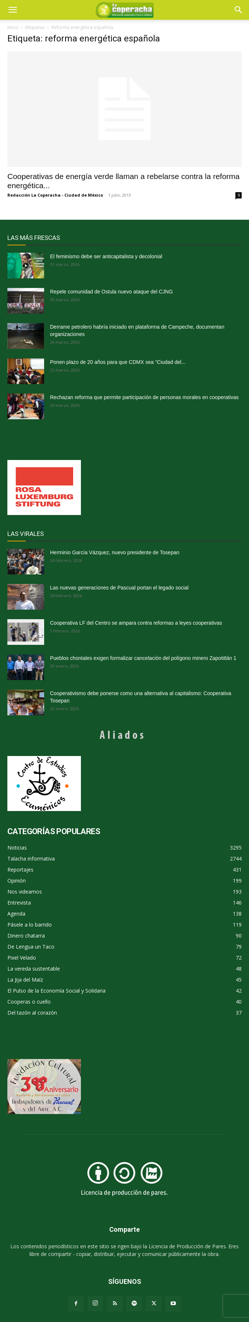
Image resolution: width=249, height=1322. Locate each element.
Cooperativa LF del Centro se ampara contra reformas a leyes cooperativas (136, 623)
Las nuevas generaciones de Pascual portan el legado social (119, 588)
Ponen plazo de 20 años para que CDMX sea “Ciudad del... (118, 362)
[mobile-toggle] (12, 10)
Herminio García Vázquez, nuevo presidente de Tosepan (114, 552)
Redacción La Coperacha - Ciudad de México (55, 195)
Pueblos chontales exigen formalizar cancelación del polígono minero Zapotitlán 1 (143, 658)
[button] (238, 10)
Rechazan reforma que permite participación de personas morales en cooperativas (144, 397)
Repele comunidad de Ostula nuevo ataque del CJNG (111, 292)
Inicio (12, 27)
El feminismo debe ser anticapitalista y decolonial (106, 256)
